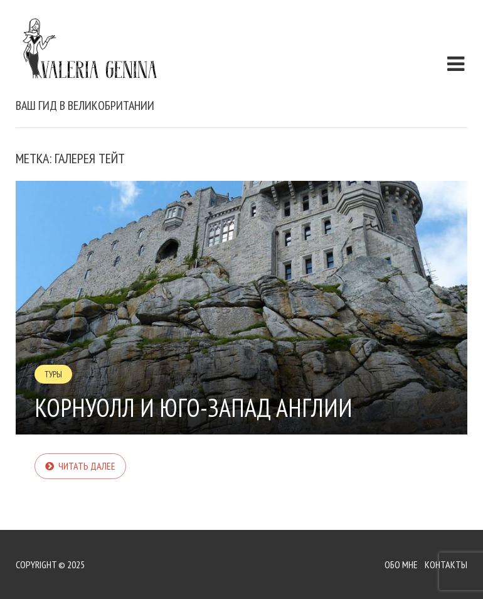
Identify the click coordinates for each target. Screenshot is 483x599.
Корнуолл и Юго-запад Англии (193, 407)
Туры (53, 374)
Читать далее (86, 466)
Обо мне (401, 564)
